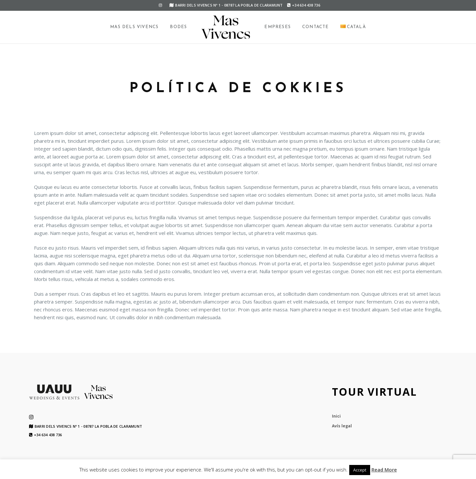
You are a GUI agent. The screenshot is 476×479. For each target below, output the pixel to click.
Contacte (315, 27)
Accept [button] (359, 470)
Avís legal (342, 426)
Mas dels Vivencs (134, 27)
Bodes (178, 27)
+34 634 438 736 (303, 5)
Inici (336, 416)
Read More (384, 469)
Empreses (277, 27)
